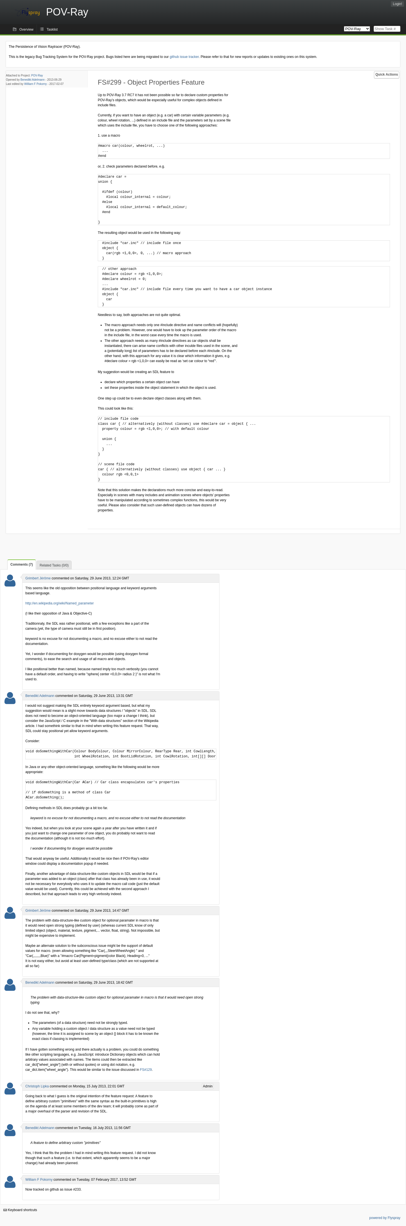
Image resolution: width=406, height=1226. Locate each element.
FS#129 (146, 1070)
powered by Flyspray (384, 1218)
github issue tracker (184, 57)
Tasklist (52, 29)
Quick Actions (386, 74)
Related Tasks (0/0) (54, 565)
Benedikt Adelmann (33, 79)
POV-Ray (37, 75)
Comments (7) (21, 564)
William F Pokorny (35, 83)
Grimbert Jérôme (38, 578)
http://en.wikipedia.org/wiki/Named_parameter (59, 603)
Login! (397, 4)
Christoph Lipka (37, 1086)
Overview (26, 29)
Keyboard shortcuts (20, 1210)
